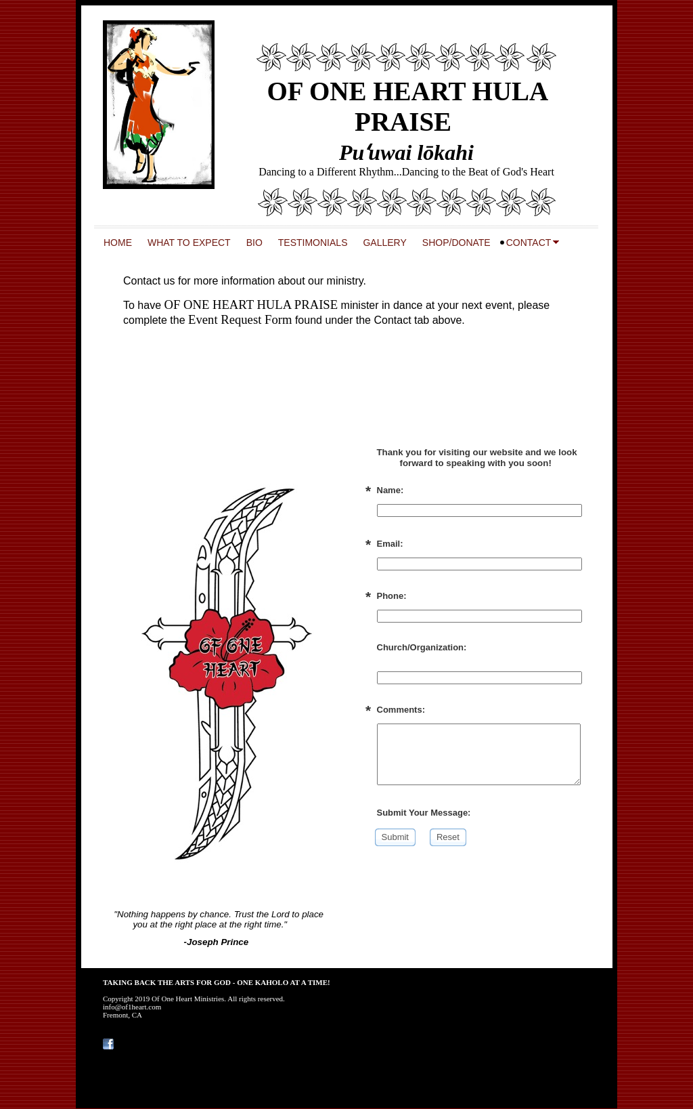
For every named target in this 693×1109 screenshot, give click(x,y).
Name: (390, 490)
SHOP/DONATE (456, 242)
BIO (254, 242)
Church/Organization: (422, 647)
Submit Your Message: (424, 813)
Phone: (392, 596)
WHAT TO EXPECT (189, 242)
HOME (118, 242)
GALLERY (384, 242)
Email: (390, 544)
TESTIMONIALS (313, 242)
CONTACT (529, 242)
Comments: (401, 710)
